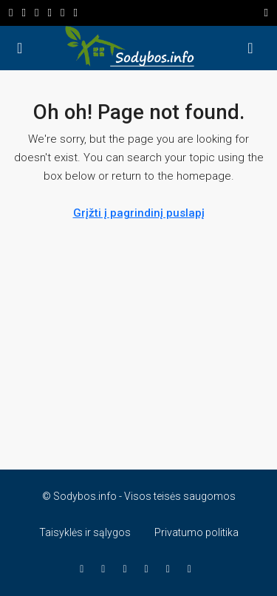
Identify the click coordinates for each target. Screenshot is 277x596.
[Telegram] (192, 569)
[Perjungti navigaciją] (266, 13)
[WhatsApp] (149, 569)
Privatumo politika (196, 532)
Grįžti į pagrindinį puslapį (139, 213)
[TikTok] (171, 569)
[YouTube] (127, 569)
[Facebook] (84, 569)
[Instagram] (106, 569)
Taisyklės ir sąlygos (85, 532)
